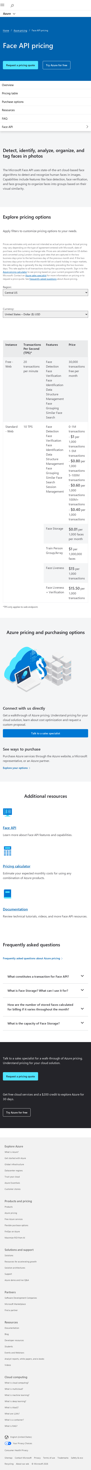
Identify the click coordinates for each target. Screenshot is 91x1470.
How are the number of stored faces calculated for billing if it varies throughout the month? (40, 1007)
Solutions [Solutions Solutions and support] (9, 1255)
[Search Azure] (13, 5)
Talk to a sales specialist (45, 733)
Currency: (8, 309)
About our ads (22, 1463)
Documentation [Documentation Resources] (12, 1327)
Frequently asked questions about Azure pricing (31, 958)
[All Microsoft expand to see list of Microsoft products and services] (4, 5)
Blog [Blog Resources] (7, 1334)
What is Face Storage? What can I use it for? (38, 990)
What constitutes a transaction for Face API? (38, 976)
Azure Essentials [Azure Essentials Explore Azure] (12, 1182)
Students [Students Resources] (9, 1346)
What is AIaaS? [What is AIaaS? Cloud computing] (12, 1407)
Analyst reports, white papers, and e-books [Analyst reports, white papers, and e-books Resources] (24, 1358)
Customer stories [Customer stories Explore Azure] (13, 1189)
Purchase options (12, 102)
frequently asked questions (43, 278)
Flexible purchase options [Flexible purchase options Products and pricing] (16, 1225)
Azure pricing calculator (15, 271)
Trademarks (63, 1457)
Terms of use (49, 1457)
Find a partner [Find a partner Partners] (11, 1310)
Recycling (9, 1463)
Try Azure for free (56, 65)
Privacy (37, 1457)
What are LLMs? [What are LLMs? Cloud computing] (12, 1413)
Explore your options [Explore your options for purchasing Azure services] (15, 768)
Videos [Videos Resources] (8, 1364)
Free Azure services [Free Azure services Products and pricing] (14, 1219)
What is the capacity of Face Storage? (34, 1023)
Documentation (15, 909)
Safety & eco (77, 1457)
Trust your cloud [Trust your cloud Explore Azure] (12, 1176)
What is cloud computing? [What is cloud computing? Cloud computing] (17, 1382)
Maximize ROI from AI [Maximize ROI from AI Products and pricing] (15, 1237)
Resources (8, 110)
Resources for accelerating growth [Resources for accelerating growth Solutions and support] (21, 1261)
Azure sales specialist (35, 275)
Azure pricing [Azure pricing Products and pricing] (11, 1212)
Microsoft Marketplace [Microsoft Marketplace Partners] (15, 1304)
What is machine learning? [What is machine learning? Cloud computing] (17, 1395)
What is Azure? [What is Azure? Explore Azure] (12, 1151)
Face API (7, 127)
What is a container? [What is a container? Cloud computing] (14, 1419)
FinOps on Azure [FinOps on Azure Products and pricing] (12, 1231)
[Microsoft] (45, 3)
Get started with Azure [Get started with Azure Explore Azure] (15, 1158)
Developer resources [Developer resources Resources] (14, 1340)
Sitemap (8, 1457)
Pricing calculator (16, 866)
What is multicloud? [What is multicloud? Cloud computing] (14, 1388)
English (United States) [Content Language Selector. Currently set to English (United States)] (21, 1436)
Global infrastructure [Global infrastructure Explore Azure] (14, 1164)
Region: (7, 287)
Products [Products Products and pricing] (9, 1206)
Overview (8, 85)
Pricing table (10, 93)
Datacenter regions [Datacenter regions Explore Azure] (14, 1170)
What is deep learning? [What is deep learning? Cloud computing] (15, 1401)
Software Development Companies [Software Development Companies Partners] (21, 1297)
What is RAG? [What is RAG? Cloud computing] (11, 1425)
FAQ (4, 118)
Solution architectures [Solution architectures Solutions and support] (15, 1267)
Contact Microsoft (23, 1457)
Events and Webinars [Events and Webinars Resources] (14, 1352)
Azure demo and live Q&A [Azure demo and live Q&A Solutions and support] (17, 1280)
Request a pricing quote (20, 65)
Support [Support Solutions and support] (8, 1273)
